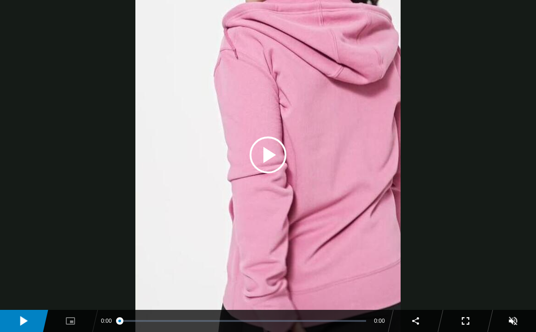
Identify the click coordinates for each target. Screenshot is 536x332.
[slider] (243, 321)
